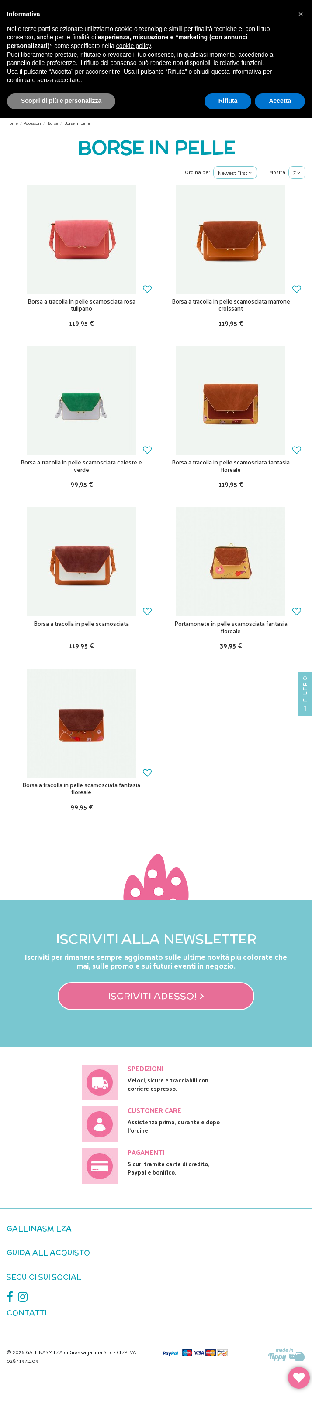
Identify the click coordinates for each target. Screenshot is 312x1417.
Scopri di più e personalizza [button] (61, 100)
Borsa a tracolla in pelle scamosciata (81, 623)
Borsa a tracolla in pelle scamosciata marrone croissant (231, 305)
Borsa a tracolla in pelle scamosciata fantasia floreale (231, 466)
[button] (301, 14)
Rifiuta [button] (228, 100)
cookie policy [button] (133, 45)
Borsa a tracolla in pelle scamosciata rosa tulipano (81, 305)
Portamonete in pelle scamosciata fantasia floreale (231, 627)
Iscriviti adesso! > (156, 995)
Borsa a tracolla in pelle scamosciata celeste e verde (81, 466)
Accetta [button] (280, 100)
